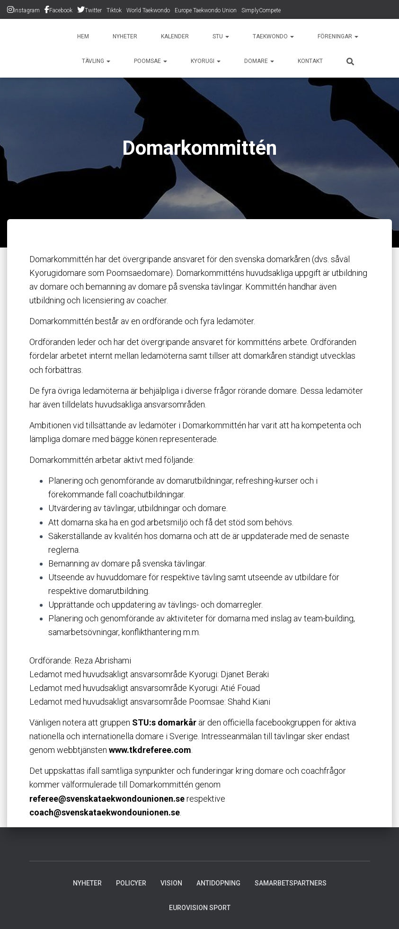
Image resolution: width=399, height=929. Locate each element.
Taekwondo (273, 36)
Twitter (93, 10)
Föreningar (338, 36)
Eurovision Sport (200, 907)
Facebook (60, 10)
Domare (259, 61)
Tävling (96, 61)
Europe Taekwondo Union (206, 10)
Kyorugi (206, 61)
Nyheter (125, 36)
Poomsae (150, 61)
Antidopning (218, 883)
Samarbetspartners (291, 883)
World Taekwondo (148, 10)
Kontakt (310, 61)
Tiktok (114, 10)
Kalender (175, 36)
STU (221, 36)
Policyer (131, 883)
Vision (171, 883)
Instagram (27, 10)
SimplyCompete (261, 10)
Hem (83, 36)
